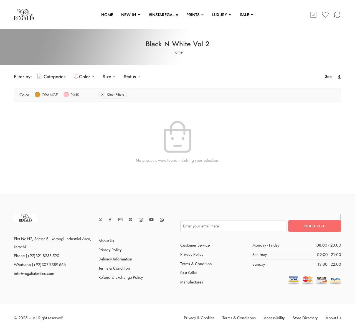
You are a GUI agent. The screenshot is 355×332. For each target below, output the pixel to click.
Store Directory (305, 318)
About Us (106, 241)
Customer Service (195, 245)
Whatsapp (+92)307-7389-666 (40, 264)
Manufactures (191, 282)
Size (110, 76)
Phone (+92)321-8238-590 (36, 255)
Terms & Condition (114, 268)
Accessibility (274, 318)
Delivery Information (115, 259)
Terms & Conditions (239, 318)
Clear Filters (112, 94)
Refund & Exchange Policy (120, 277)
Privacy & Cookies (199, 318)
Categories (51, 76)
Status (132, 76)
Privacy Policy (109, 250)
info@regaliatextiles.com (34, 273)
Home (177, 52)
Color (87, 76)
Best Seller (188, 273)
